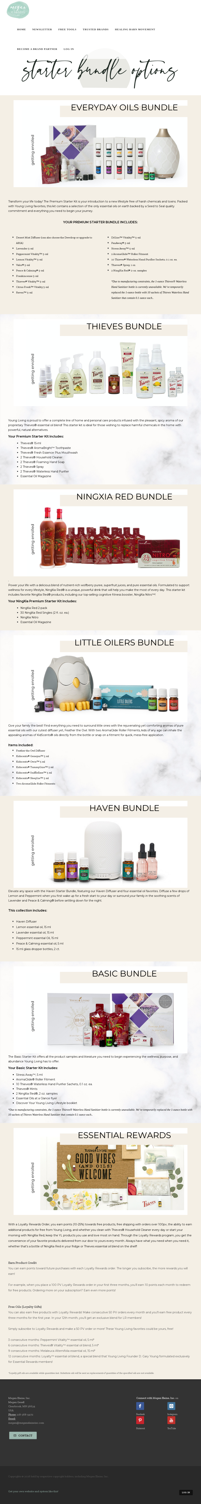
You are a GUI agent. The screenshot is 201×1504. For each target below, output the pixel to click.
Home (21, 29)
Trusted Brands (96, 29)
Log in (186, 1492)
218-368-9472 (25, 1414)
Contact (23, 1435)
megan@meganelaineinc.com (26, 1422)
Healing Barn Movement (135, 29)
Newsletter (42, 29)
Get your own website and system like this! (33, 1491)
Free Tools (67, 29)
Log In (69, 49)
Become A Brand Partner (37, 49)
